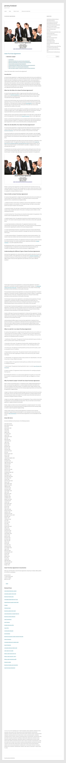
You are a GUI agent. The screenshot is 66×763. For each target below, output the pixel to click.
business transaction (15, 94)
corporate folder (30, 736)
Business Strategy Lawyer (51, 29)
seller (13, 743)
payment (13, 742)
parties (7, 742)
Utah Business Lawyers (51, 40)
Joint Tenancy (7, 622)
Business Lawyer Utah (50, 33)
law (33, 739)
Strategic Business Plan (9, 625)
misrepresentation (35, 740)
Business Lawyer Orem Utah (10, 610)
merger (22, 740)
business (33, 733)
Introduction (11, 59)
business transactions (8, 130)
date (40, 736)
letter (8, 740)
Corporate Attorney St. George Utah (11, 642)
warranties (33, 746)
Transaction (12, 746)
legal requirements (12, 413)
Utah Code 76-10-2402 (8, 650)
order (40, 740)
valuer (28, 746)
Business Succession (50, 39)
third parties (29, 744)
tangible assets (22, 744)
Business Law (15, 730)
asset (15, 732)
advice (28, 730)
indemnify (24, 739)
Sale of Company (7, 639)
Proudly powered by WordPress (9, 757)
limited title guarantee (17, 740)
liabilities (11, 740)
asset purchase (19, 732)
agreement (31, 730)
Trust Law (48, 30)
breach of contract (25, 116)
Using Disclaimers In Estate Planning (11, 613)
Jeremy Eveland (10, 6)
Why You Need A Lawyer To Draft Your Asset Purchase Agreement (22, 68)
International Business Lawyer (10, 590)
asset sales (15, 733)
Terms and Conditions (26, 11)
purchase (22, 742)
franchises (6, 739)
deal (5, 737)
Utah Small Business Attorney (52, 23)
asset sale (10, 733)
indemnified (20, 739)
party (10, 742)
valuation (22, 746)
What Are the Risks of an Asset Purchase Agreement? (19, 61)
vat (29, 746)
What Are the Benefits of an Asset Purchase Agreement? (20, 62)
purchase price (34, 742)
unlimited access (17, 746)
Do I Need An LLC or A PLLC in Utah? (53, 27)
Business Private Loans (9, 596)
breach (26, 733)
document (11, 737)
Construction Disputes (8, 630)
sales (11, 743)
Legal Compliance (7, 619)
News (10, 11)
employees (35, 737)
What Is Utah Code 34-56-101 (10, 653)
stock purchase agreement (15, 744)
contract (13, 736)
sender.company (17, 743)
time (9, 746)
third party (34, 744)
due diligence (29, 103)
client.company (21, 734)
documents (15, 737)
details (7, 737)
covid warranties (36, 736)
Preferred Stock (7, 608)
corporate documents (23, 736)
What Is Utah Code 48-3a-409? (10, 659)
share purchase (26, 743)
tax (26, 744)
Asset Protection (7, 645)
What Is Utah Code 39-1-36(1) (10, 656)
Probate (6, 605)
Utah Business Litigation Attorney (53, 19)
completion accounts (8, 736)
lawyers (35, 739)
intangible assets (29, 739)
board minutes (22, 733)
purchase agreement (27, 742)
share (22, 743)
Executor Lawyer (7, 662)
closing (25, 734)
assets (18, 733)
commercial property (30, 734)
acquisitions (24, 730)
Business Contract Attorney (9, 616)
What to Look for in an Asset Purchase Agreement (18, 66)
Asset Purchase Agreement (12, 53)
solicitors (6, 744)
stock (9, 744)
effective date (24, 737)
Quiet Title (6, 628)
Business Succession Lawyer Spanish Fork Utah (13, 636)
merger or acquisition (28, 740)
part (5, 742)
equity (38, 737)
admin (6, 747)
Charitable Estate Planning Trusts (11, 599)
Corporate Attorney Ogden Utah (10, 647)
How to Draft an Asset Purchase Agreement (17, 63)
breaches (29, 733)
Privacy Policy (16, 11)
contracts (17, 736)
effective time (30, 737)
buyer (17, 734)
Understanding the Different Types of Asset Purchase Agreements (22, 65)
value (25, 746)
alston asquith (11, 732)
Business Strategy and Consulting (11, 665)
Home (5, 11)
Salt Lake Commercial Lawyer (52, 37)
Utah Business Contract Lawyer (52, 21)
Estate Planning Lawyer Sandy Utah (11, 602)
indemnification (14, 739)
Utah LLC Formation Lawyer (52, 26)
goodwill (9, 739)
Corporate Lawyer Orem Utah (10, 593)
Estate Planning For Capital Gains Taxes (54, 31)
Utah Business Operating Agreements (53, 24)
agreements (36, 730)
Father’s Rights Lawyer (51, 41)
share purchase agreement (33, 743)
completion (37, 734)
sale (9, 743)
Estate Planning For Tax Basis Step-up (53, 51)
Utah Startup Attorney (51, 20)
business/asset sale (12, 734)
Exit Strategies (7, 633)
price (16, 742)
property (18, 742)
